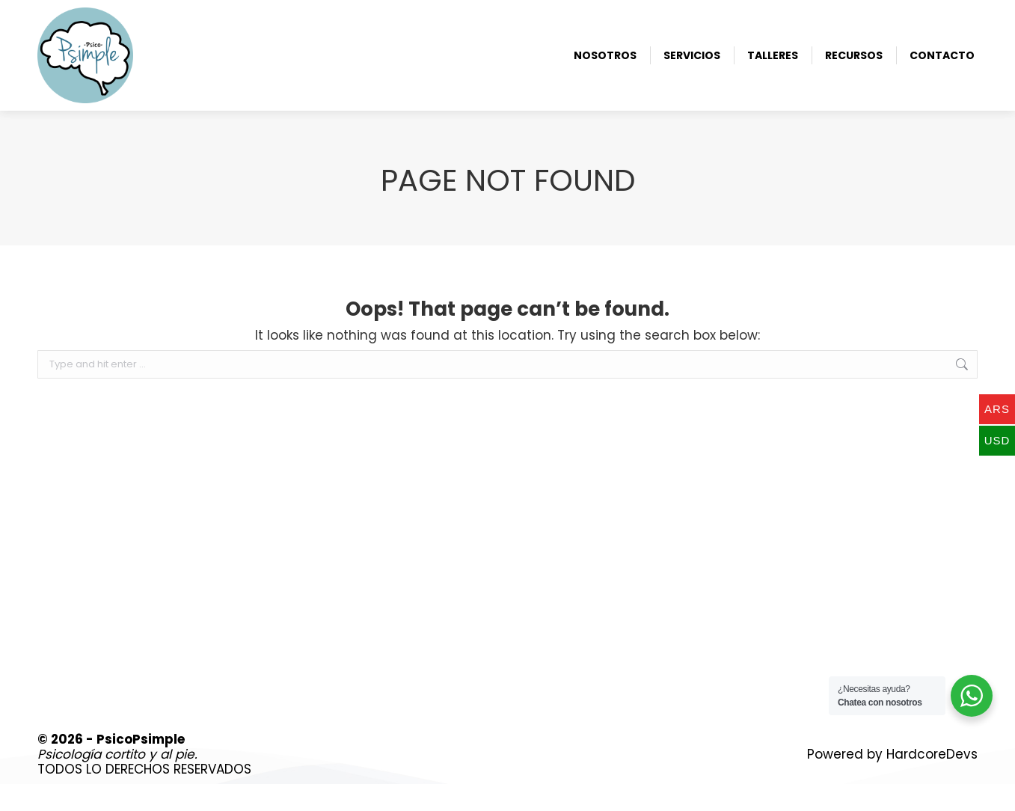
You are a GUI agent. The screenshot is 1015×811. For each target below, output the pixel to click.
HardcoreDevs (932, 781)
